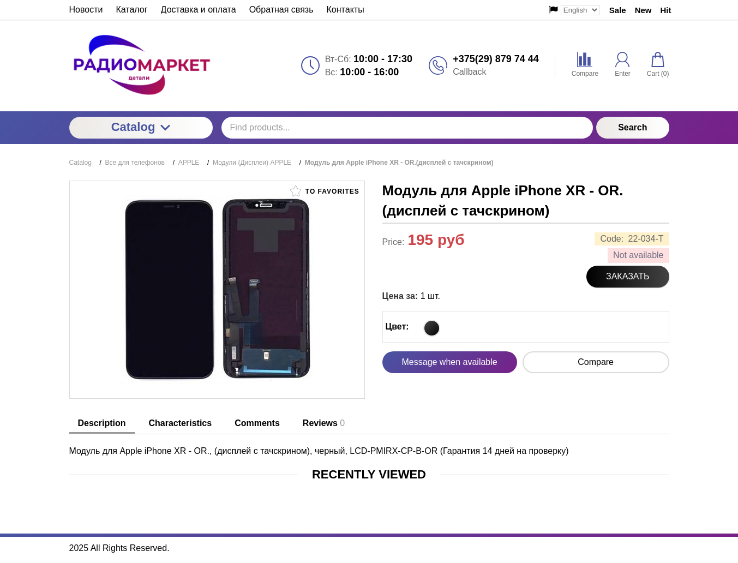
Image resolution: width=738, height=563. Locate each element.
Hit (666, 10)
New (643, 10)
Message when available (449, 362)
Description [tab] (102, 423)
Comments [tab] (257, 423)
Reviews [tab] (324, 423)
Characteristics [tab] (180, 423)
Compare (596, 362)
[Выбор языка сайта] (580, 10)
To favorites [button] (324, 190)
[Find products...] (407, 128)
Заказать (628, 276)
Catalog (141, 127)
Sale (617, 10)
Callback (469, 71)
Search (632, 127)
